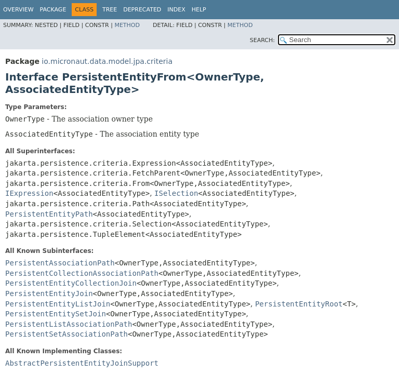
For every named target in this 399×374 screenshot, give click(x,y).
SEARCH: (262, 40)
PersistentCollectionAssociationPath (81, 273)
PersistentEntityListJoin (57, 304)
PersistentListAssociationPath (68, 324)
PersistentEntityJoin (49, 293)
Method (127, 25)
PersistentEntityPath (49, 214)
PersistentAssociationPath (60, 263)
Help (199, 9)
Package (53, 9)
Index (176, 9)
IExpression (29, 193)
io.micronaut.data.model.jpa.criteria (107, 61)
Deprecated (142, 9)
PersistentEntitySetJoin (55, 314)
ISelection (176, 193)
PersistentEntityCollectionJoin (71, 283)
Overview (18, 9)
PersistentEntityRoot (299, 304)
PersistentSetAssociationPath (66, 334)
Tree (109, 9)
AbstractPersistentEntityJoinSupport (81, 363)
